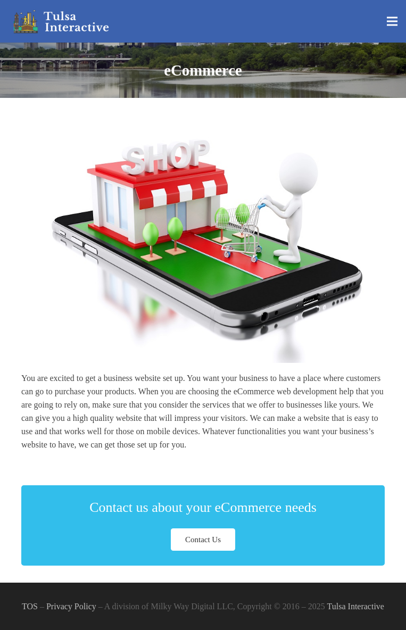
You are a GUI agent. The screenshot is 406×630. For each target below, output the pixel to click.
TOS (30, 606)
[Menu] (392, 21)
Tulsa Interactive (355, 606)
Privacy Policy (71, 606)
